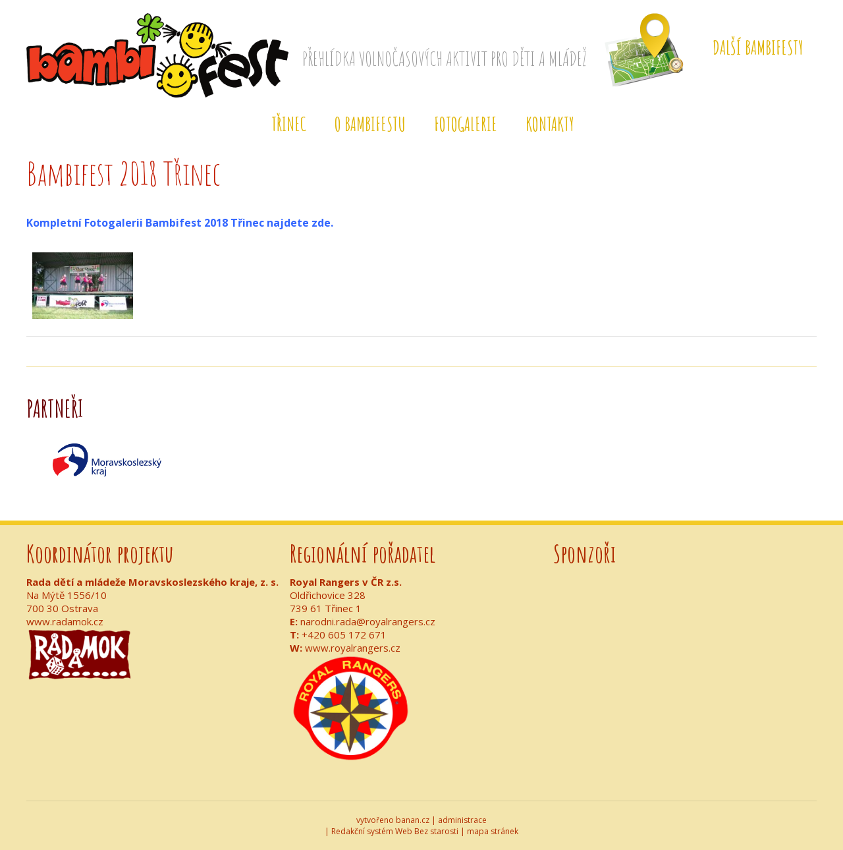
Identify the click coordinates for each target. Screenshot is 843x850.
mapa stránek (492, 831)
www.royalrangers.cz (352, 647)
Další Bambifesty (758, 47)
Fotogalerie (465, 124)
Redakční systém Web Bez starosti (394, 831)
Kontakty (550, 124)
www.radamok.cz (64, 621)
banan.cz (412, 820)
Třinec (288, 124)
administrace (462, 820)
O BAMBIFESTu (370, 124)
